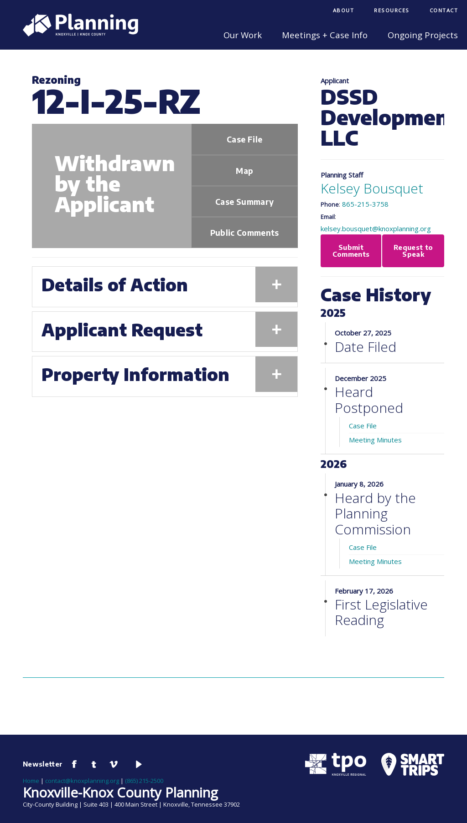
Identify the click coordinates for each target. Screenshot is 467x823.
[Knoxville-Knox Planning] (76, 33)
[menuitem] (343, 11)
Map (244, 171)
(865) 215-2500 (144, 781)
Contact (444, 10)
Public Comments (244, 233)
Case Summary (244, 202)
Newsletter (43, 764)
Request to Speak (413, 250)
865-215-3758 (365, 203)
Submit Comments (351, 250)
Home (31, 781)
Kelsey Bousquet (372, 188)
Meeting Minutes (375, 439)
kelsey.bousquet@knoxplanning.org (376, 228)
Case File (244, 139)
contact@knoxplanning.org (82, 781)
